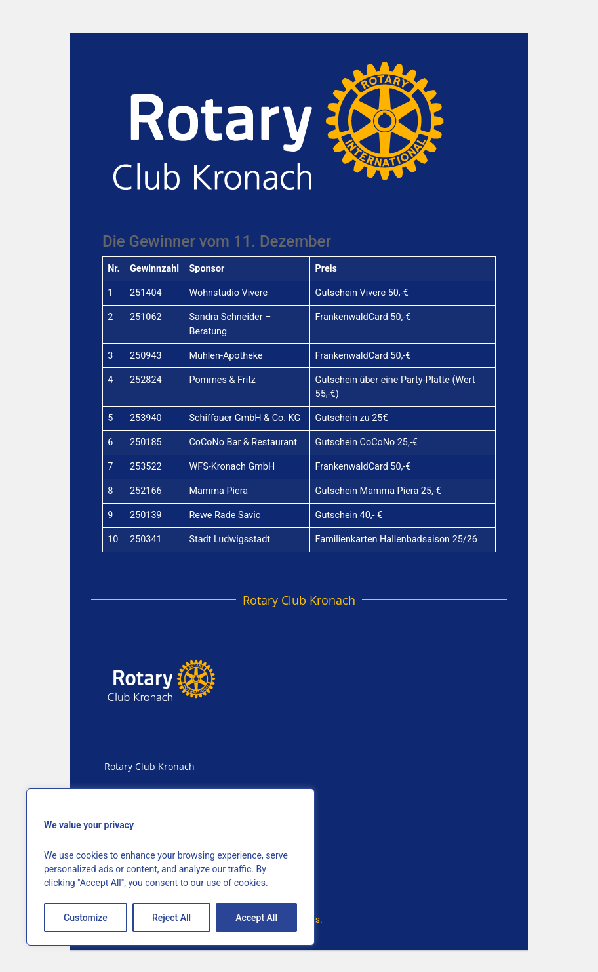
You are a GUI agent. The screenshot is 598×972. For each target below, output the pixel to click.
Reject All (171, 917)
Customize (86, 917)
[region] (170, 867)
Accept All (256, 917)
